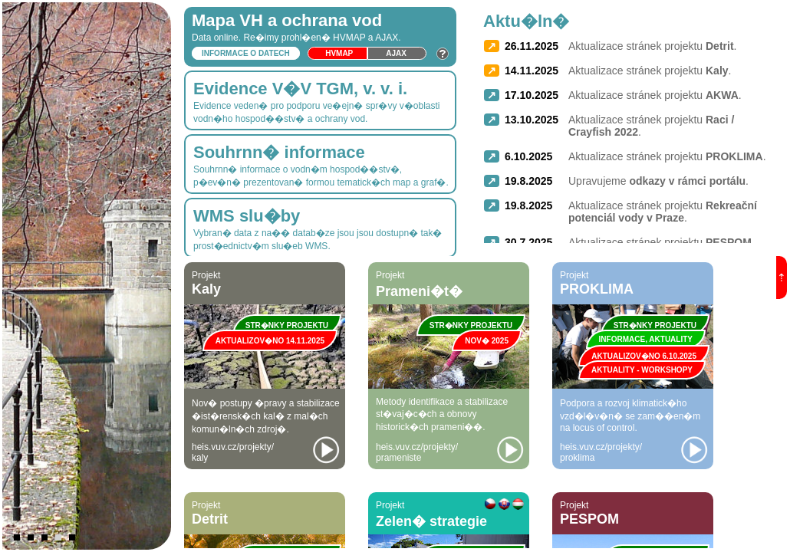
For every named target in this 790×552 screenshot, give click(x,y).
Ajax (396, 53)
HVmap (339, 53)
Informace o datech (246, 53)
